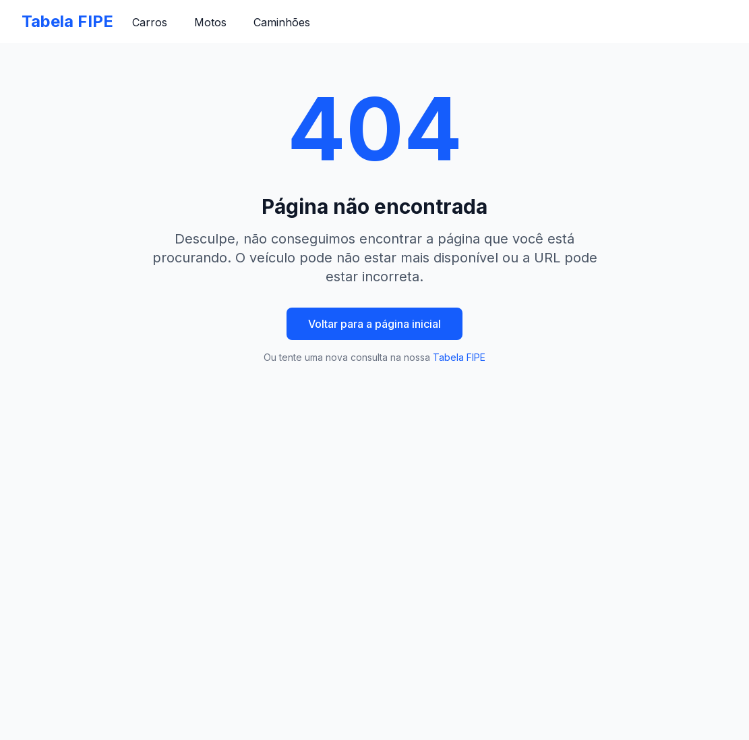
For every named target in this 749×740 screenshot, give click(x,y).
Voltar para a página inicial (374, 324)
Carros (149, 22)
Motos (210, 22)
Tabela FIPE (67, 21)
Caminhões (281, 22)
